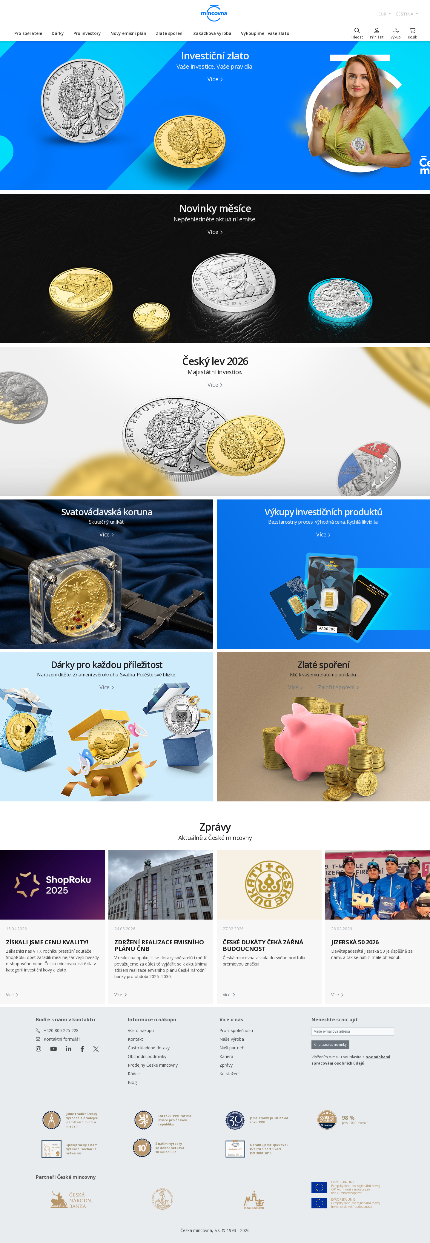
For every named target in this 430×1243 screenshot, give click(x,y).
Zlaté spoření (170, 33)
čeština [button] (405, 14)
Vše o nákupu (141, 1030)
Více (215, 79)
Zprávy (226, 1065)
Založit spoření (338, 687)
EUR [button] (383, 14)
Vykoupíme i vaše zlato (265, 33)
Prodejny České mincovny (153, 1065)
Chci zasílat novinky (330, 1044)
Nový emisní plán (128, 33)
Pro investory (87, 33)
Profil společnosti (236, 1030)
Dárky (58, 33)
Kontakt (135, 1039)
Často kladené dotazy (149, 1048)
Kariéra (226, 1056)
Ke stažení (229, 1074)
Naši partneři (232, 1048)
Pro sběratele (28, 33)
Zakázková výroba (212, 33)
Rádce (134, 1074)
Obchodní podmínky (147, 1056)
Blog (132, 1082)
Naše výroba (231, 1039)
